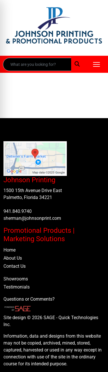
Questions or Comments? (29, 299)
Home (9, 250)
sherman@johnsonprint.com (32, 218)
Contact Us (14, 266)
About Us (12, 258)
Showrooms (15, 279)
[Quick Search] (37, 64)
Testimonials (16, 287)
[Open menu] (96, 64)
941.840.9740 (17, 211)
